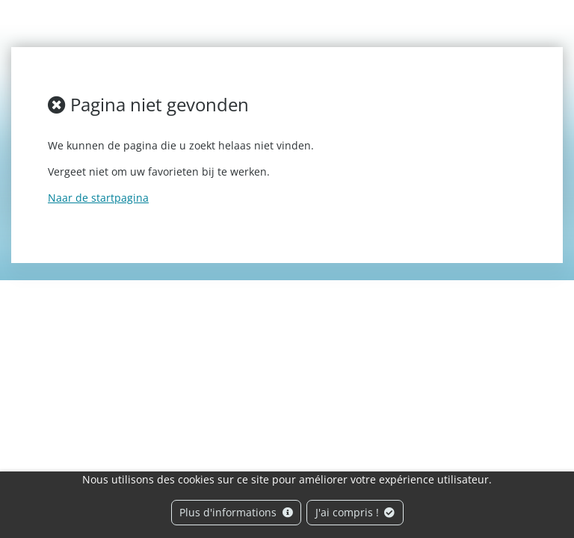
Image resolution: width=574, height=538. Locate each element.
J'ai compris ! (355, 512)
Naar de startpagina (98, 198)
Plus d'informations (236, 512)
